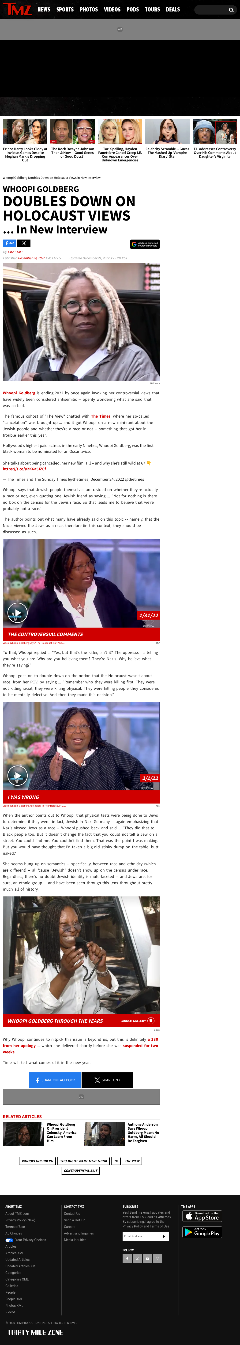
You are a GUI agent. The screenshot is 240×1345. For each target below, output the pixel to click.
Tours (187, 106)
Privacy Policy (133, 1226)
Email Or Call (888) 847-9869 (57, 87)
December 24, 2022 (31, 258)
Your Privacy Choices (25, 1240)
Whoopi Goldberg (37, 1161)
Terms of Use (15, 1227)
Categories (13, 1273)
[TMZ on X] (14, 67)
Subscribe (164, 1236)
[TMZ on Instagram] (31, 67)
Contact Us (72, 1213)
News (14, 106)
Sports (48, 106)
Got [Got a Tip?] (17, 87)
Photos (85, 106)
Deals (219, 106)
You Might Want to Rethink (83, 1161)
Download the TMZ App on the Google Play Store (202, 1232)
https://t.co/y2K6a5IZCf (24, 469)
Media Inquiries (75, 1240)
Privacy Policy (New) (20, 1220)
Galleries (11, 1286)
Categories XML (17, 1279)
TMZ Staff (15, 252)
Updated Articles (17, 1259)
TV (116, 1161)
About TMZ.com (17, 1213)
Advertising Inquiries (79, 1233)
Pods (155, 106)
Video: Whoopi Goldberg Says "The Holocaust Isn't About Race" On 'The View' (34, 642)
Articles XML (14, 1253)
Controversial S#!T (80, 1170)
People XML (14, 1299)
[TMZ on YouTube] (147, 1258)
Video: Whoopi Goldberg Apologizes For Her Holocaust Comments (34, 805)
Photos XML (14, 1305)
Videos (122, 106)
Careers (69, 1227)
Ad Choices (13, 1233)
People (10, 1292)
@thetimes (134, 479)
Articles (11, 1246)
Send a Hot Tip (74, 1220)
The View (132, 1161)
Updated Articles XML (21, 1266)
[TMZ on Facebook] (7, 67)
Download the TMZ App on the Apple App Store (202, 1216)
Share (55, 1080)
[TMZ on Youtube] (22, 67)
